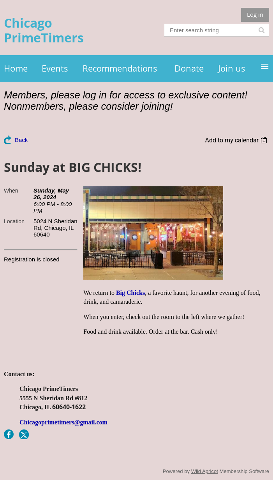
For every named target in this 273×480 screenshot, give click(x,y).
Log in (255, 14)
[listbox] (237, 140)
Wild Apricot (204, 471)
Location (14, 221)
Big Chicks (130, 292)
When (11, 190)
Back (21, 140)
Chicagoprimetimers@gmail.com (63, 422)
